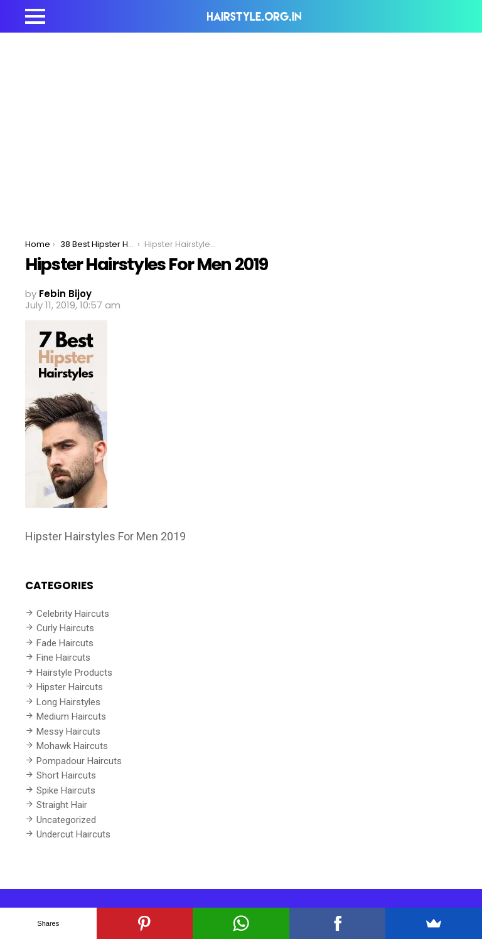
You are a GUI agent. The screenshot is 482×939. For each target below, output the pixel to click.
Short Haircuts (66, 775)
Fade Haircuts (65, 643)
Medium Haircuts (71, 716)
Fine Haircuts (63, 657)
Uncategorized (66, 820)
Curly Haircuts (65, 628)
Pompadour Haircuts (79, 761)
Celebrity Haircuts (72, 613)
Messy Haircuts (68, 731)
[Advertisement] (241, 126)
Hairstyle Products (74, 672)
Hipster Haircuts (69, 687)
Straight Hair (61, 804)
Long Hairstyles (68, 702)
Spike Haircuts (65, 790)
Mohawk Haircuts (72, 746)
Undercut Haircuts (73, 834)
